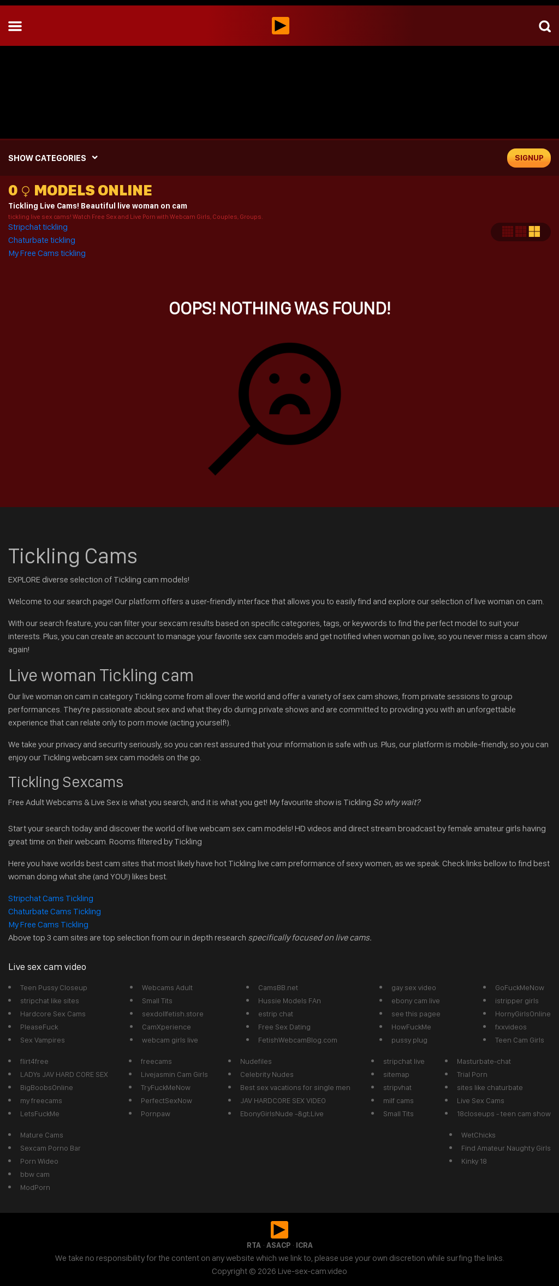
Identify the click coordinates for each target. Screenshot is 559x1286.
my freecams (41, 1100)
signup (529, 158)
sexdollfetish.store (173, 1013)
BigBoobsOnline (46, 1087)
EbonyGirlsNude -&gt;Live (282, 1113)
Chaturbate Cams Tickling (54, 911)
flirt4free (34, 1061)
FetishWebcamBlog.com (297, 1039)
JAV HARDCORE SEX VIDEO (283, 1100)
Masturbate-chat (484, 1061)
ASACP (278, 1245)
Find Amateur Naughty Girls (506, 1148)
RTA (254, 1245)
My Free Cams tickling (47, 253)
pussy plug (409, 1039)
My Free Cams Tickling (48, 924)
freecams (156, 1061)
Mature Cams (41, 1134)
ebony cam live (415, 1000)
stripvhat (397, 1087)
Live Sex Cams (480, 1100)
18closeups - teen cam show (504, 1113)
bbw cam (35, 1174)
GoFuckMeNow (519, 987)
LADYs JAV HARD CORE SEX (64, 1074)
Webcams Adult (167, 987)
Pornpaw (155, 1113)
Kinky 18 (474, 1161)
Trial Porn (472, 1074)
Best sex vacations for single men (295, 1087)
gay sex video (413, 987)
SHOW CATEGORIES (47, 158)
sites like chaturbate (490, 1087)
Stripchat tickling (38, 227)
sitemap (396, 1074)
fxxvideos (511, 1026)
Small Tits (157, 1000)
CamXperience (166, 1026)
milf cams (398, 1100)
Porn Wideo (39, 1161)
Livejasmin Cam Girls (174, 1074)
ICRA (304, 1245)
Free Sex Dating (284, 1026)
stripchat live (404, 1061)
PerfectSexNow (166, 1100)
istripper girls (517, 1000)
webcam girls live (170, 1039)
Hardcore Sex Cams (53, 1013)
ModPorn (35, 1187)
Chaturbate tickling (41, 240)
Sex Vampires (42, 1039)
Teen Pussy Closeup (53, 987)
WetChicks (478, 1134)
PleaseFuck (39, 1026)
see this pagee (416, 1013)
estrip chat (275, 1013)
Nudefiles (256, 1061)
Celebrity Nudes (267, 1074)
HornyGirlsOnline (523, 1013)
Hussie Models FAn (289, 1000)
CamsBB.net (278, 987)
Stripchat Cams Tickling (51, 898)
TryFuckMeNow (166, 1087)
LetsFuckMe (40, 1113)
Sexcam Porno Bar (50, 1148)
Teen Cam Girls (519, 1039)
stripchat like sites (49, 1000)
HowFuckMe (411, 1026)
